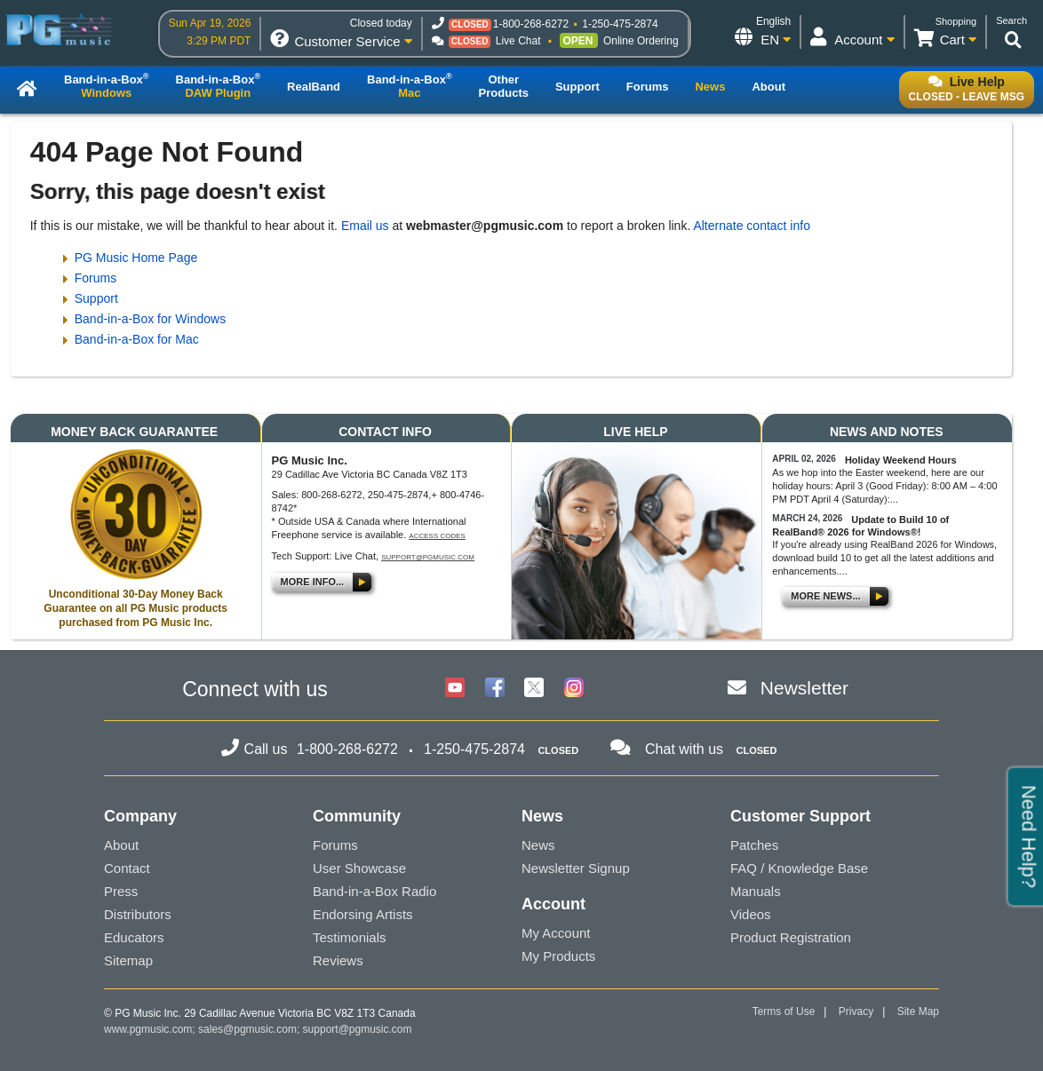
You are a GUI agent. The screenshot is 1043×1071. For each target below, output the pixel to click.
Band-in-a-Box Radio (374, 891)
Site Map (918, 1011)
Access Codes (437, 536)
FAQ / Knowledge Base (799, 868)
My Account (556, 932)
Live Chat (518, 41)
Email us (365, 225)
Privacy (856, 1011)
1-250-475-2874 (619, 24)
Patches (754, 845)
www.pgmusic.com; (149, 1029)
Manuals (755, 891)
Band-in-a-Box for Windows (150, 319)
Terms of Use (784, 1011)
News (538, 845)
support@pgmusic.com (427, 557)
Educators (134, 937)
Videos (750, 914)
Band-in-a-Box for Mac (137, 339)
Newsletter (804, 688)
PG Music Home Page (136, 257)
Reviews (338, 960)
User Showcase (359, 868)
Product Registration (790, 937)
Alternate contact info (751, 225)
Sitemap (128, 960)
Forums (95, 278)
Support (96, 298)
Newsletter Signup (576, 868)
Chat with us (684, 749)
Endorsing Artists (363, 914)
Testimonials (349, 937)
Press (121, 891)
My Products (558, 956)
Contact (127, 868)
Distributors (137, 914)
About (121, 845)
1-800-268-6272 (531, 24)
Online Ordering (641, 41)
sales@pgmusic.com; (250, 1029)
